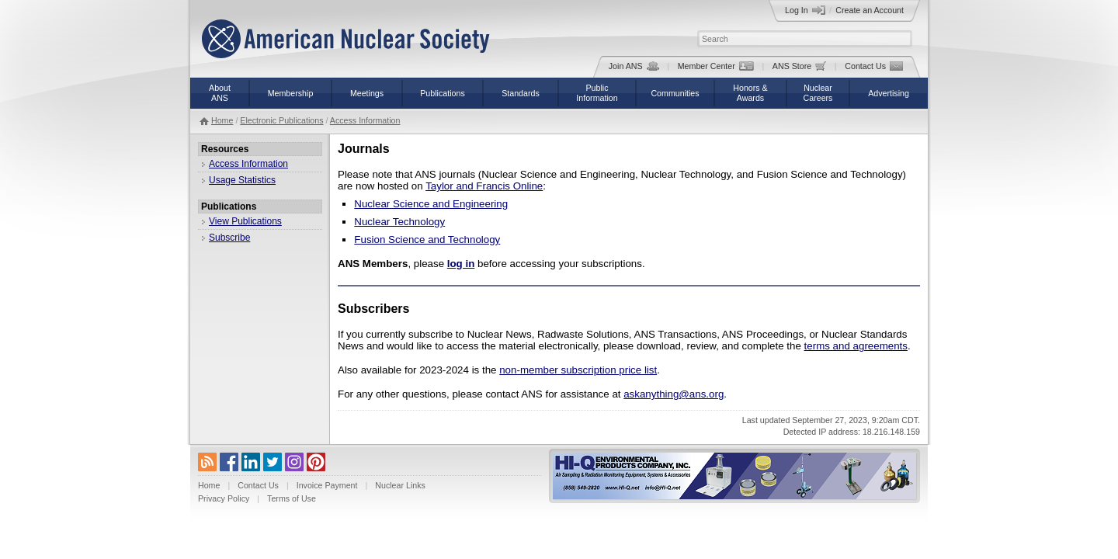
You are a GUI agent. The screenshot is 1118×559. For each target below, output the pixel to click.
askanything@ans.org (673, 394)
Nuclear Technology (399, 221)
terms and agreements (856, 346)
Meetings (367, 93)
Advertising (888, 93)
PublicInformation (596, 92)
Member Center (716, 66)
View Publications (245, 221)
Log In (805, 10)
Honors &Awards (750, 92)
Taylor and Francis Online (484, 186)
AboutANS (220, 92)
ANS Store (799, 66)
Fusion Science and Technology (427, 239)
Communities (675, 93)
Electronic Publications (281, 120)
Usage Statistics (242, 180)
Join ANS (634, 66)
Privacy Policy (223, 498)
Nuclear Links (400, 485)
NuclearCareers (818, 92)
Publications (442, 93)
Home (222, 120)
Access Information (365, 120)
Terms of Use (291, 498)
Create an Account (869, 10)
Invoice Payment (327, 485)
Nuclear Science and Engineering (431, 204)
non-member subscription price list (578, 370)
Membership (291, 93)
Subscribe (229, 237)
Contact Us (874, 66)
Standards (521, 93)
